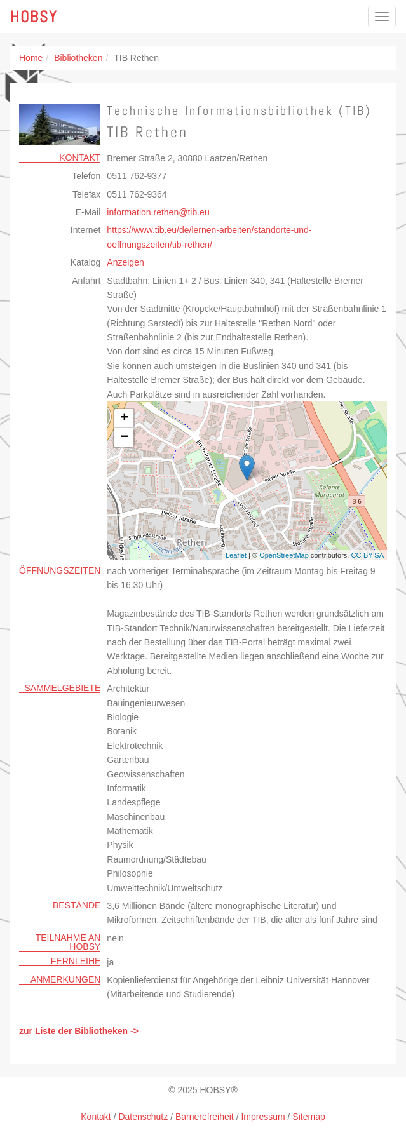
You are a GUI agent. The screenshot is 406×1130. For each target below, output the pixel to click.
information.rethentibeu (158, 212)
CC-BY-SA (367, 555)
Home (31, 58)
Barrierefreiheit (204, 1117)
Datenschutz (143, 1117)
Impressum (263, 1117)
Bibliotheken (78, 58)
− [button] (124, 437)
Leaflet (236, 555)
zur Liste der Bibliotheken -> (79, 1031)
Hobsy (34, 16)
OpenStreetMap (284, 555)
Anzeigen (125, 262)
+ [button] (124, 418)
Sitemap (308, 1117)
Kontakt (96, 1117)
